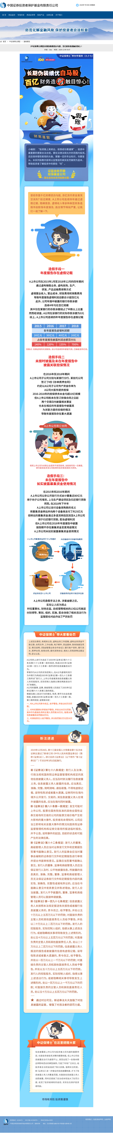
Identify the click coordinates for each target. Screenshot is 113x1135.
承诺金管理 (31, 15)
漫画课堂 (27, 41)
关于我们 (58, 15)
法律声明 (107, 1119)
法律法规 (49, 15)
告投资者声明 (98, 1119)
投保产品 (40, 15)
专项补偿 (20, 15)
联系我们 (89, 1119)
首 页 (4, 15)
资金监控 (11, 15)
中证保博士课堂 (14, 41)
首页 (4, 41)
